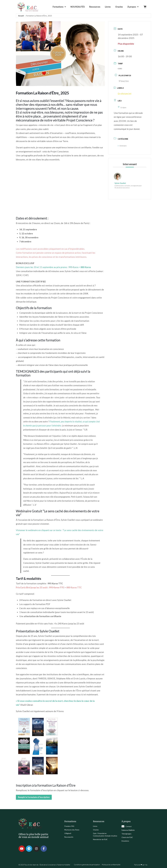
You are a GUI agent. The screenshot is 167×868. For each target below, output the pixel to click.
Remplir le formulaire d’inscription (34, 797)
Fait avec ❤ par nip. (141, 865)
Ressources (94, 6)
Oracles (119, 6)
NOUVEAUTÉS (78, 6)
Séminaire (122, 146)
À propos (132, 7)
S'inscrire (124, 81)
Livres (108, 6)
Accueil (21, 16)
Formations (59, 7)
